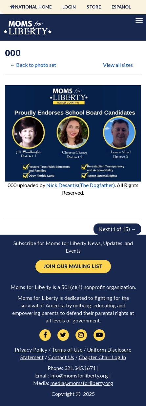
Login (69, 7)
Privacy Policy (31, 349)
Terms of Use (67, 349)
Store (94, 7)
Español (121, 7)
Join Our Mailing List (73, 266)
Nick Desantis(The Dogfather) (80, 185)
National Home (33, 7)
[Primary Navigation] (139, 20)
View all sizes (118, 65)
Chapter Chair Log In (102, 357)
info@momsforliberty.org (79, 375)
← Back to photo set (33, 65)
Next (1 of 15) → (117, 229)
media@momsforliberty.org (82, 383)
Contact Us (61, 357)
